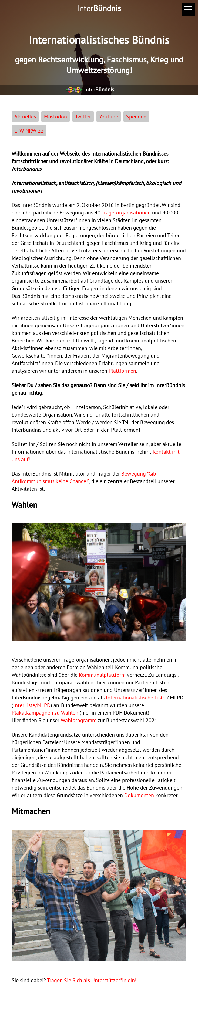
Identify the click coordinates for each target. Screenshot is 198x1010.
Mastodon (55, 116)
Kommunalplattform (102, 674)
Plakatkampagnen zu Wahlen (45, 712)
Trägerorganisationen (126, 212)
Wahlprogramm (78, 720)
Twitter (83, 116)
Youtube (108, 116)
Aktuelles (25, 116)
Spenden (136, 116)
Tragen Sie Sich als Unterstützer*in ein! (91, 980)
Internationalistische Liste (135, 697)
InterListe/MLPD (32, 705)
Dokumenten (139, 795)
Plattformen (122, 370)
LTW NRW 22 (29, 130)
